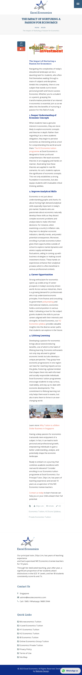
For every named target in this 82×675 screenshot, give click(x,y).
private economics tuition (40, 517)
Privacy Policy (25, 649)
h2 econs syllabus (53, 511)
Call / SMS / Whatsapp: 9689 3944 (35, 601)
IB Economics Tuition (28, 637)
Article (43, 27)
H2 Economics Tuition (29, 633)
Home (37, 27)
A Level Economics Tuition (31, 625)
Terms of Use (25, 653)
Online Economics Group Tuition (34, 641)
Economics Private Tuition (31, 645)
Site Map (23, 657)
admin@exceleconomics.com (33, 597)
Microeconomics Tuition (30, 621)
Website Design (42, 671)
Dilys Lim (40, 506)
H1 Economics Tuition (29, 629)
